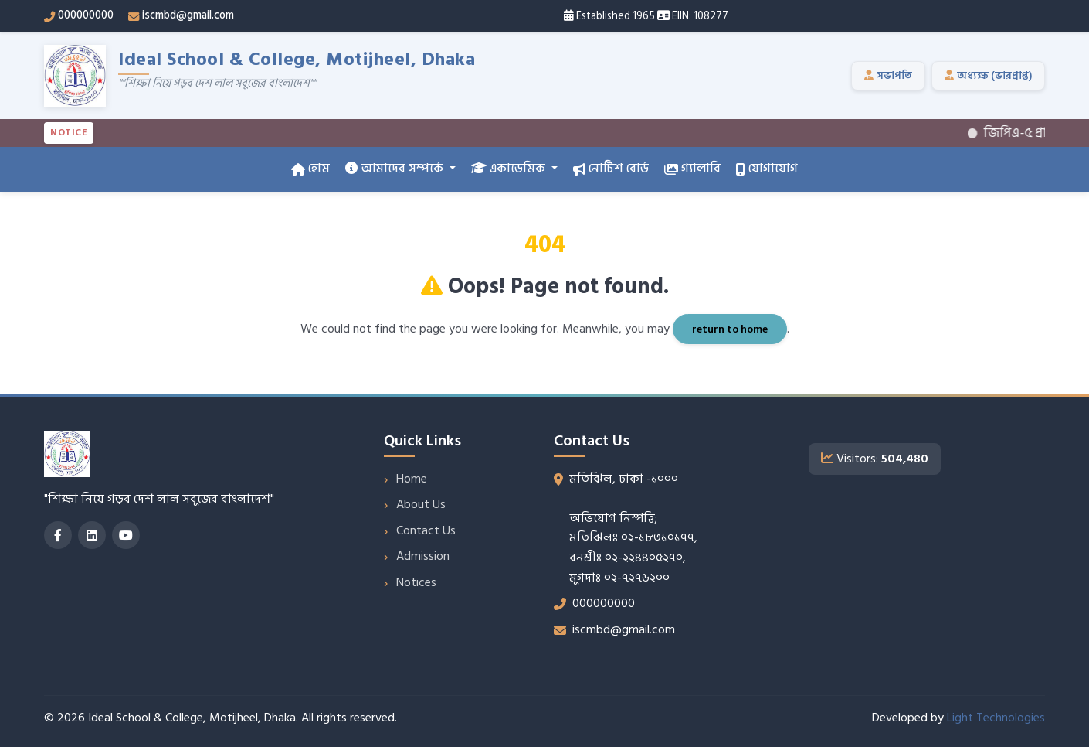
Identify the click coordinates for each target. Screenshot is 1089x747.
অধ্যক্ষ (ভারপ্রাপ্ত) (988, 75)
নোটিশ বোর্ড (611, 169)
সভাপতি (888, 75)
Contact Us (426, 530)
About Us (421, 504)
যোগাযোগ (767, 169)
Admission (423, 556)
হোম (310, 169)
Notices (416, 582)
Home (411, 479)
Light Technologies (996, 718)
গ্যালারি (692, 169)
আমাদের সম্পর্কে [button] (395, 169)
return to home (730, 329)
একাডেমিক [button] (509, 169)
